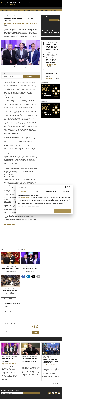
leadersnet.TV (46, 16)
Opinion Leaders (48, 10)
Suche (45, 2)
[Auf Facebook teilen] (23, 276)
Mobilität (23, 10)
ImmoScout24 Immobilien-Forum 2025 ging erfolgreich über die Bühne (50, 361)
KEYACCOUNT (31, 8)
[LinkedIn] (59, 393)
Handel (15, 10)
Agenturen (11, 10)
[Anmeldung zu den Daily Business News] (12, 76)
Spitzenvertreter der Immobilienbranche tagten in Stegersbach (10, 360)
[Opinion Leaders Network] (57, 4)
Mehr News (4, 338)
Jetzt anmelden (31, 76)
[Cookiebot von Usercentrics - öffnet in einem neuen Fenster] (65, 187)
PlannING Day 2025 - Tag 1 (30, 268)
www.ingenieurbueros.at (9, 224)
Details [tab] (37, 191)
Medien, (51, 51)
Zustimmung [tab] (23, 191)
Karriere (37, 10)
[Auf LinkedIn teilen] (28, 276)
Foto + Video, (34, 23)
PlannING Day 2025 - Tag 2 (10, 290)
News (3, 10)
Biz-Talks (42, 10)
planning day (11, 298)
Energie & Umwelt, (16, 23)
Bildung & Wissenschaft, (25, 23)
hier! (25, 249)
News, (5, 23)
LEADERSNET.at (4, 397)
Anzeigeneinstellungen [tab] (51, 191)
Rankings (54, 10)
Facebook (50, 2)
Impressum (35, 397)
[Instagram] (53, 393)
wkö (4, 298)
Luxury (37, 8)
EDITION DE (55, 8)
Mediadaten (19, 397)
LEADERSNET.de (12, 397)
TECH (19, 10)
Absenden (35, 332)
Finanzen (28, 10)
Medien (6, 10)
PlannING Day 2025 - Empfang (10, 268)
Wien (5, 24)
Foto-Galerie (5, 8)
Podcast (49, 8)
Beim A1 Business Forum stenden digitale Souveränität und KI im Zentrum (50, 32)
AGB (24, 397)
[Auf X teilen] (33, 276)
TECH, (50, 64)
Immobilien (24, 8)
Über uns (43, 8)
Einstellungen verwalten (44, 210)
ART (19, 8)
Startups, (53, 64)
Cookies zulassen (63, 210)
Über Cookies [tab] (66, 191)
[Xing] (56, 393)
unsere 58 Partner (25, 197)
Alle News (54, 383)
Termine (11, 8)
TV (15, 8)
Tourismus (33, 10)
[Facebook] (49, 393)
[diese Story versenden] (38, 276)
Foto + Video (49, 65)
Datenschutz (29, 397)
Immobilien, (9, 23)
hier (22, 221)
